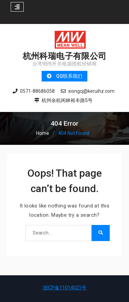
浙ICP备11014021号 (64, 287)
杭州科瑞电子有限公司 (65, 56)
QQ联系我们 (69, 76)
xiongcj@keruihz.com (91, 91)
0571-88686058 (37, 91)
